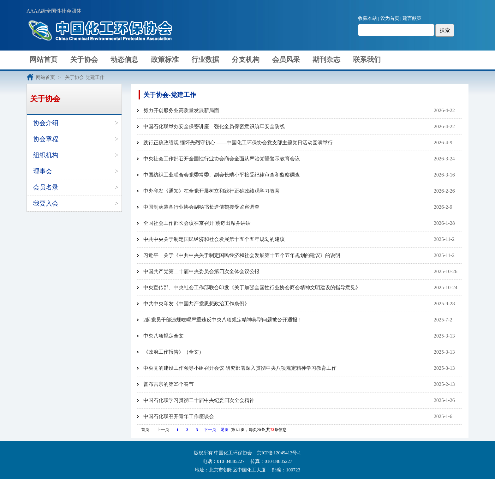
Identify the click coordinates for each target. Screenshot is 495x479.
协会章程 (45, 138)
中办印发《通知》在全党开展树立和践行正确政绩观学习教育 (211, 191)
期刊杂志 (326, 59)
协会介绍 (45, 122)
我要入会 (45, 203)
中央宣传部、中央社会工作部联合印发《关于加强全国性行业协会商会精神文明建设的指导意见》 (252, 287)
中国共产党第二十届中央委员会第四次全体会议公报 (201, 271)
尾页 (224, 429)
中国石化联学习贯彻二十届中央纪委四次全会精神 (198, 400)
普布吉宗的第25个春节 (168, 384)
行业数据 (205, 59)
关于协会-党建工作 (84, 77)
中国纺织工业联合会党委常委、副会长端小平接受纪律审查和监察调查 (221, 174)
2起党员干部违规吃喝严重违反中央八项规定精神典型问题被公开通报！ (222, 319)
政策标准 (165, 59)
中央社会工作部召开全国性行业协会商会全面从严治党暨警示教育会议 (221, 158)
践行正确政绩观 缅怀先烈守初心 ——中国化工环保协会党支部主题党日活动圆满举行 (238, 142)
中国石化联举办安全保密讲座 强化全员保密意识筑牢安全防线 (214, 126)
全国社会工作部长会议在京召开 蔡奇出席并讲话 (197, 223)
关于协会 (84, 59)
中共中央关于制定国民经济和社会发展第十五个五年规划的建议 (214, 239)
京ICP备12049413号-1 (279, 452)
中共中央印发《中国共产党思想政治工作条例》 (196, 303)
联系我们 (367, 59)
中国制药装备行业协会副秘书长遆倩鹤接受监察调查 (201, 207)
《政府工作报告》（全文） (173, 352)
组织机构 (45, 155)
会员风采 (286, 59)
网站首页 (43, 59)
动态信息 (124, 59)
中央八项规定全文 (163, 335)
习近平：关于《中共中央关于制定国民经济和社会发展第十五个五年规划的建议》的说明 (241, 255)
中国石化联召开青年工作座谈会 (178, 416)
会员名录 (45, 187)
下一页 (210, 429)
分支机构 (245, 59)
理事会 (42, 171)
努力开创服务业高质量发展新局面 (181, 110)
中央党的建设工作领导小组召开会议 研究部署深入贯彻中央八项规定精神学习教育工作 (240, 368)
